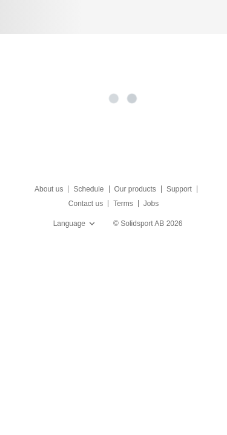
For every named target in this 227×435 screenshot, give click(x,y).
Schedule (88, 189)
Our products (135, 189)
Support (179, 189)
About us (49, 189)
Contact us (85, 203)
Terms (123, 203)
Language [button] (75, 224)
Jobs (151, 203)
